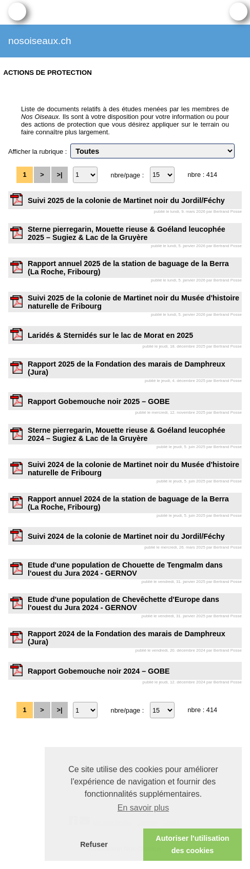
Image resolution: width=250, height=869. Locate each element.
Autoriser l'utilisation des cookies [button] (192, 844)
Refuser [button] (94, 844)
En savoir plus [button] (143, 807)
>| (59, 174)
